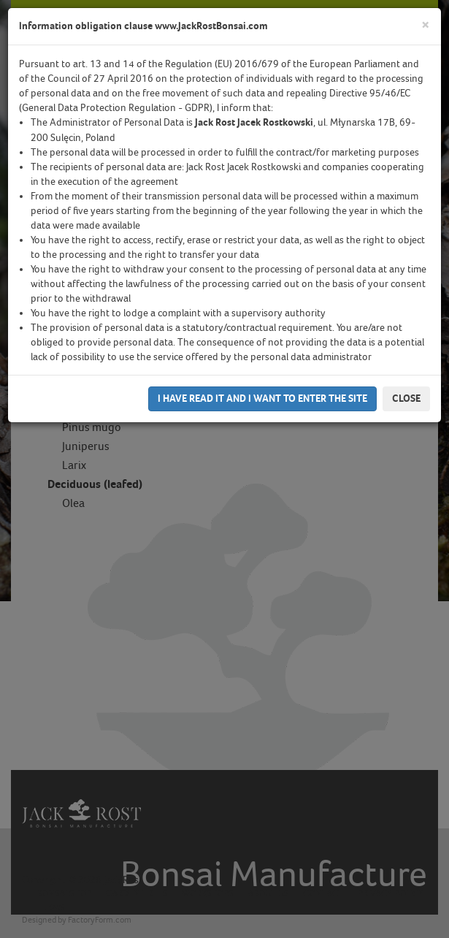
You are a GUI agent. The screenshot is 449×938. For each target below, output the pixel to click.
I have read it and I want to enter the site (262, 398)
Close (406, 398)
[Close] (425, 25)
